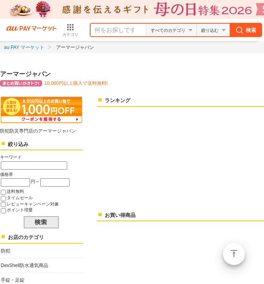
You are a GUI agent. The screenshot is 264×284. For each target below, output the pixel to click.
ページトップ (234, 254)
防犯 (5, 251)
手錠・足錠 (13, 280)
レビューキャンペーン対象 (33, 204)
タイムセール (20, 197)
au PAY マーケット (24, 47)
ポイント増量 (20, 209)
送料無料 (15, 191)
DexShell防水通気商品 (24, 265)
